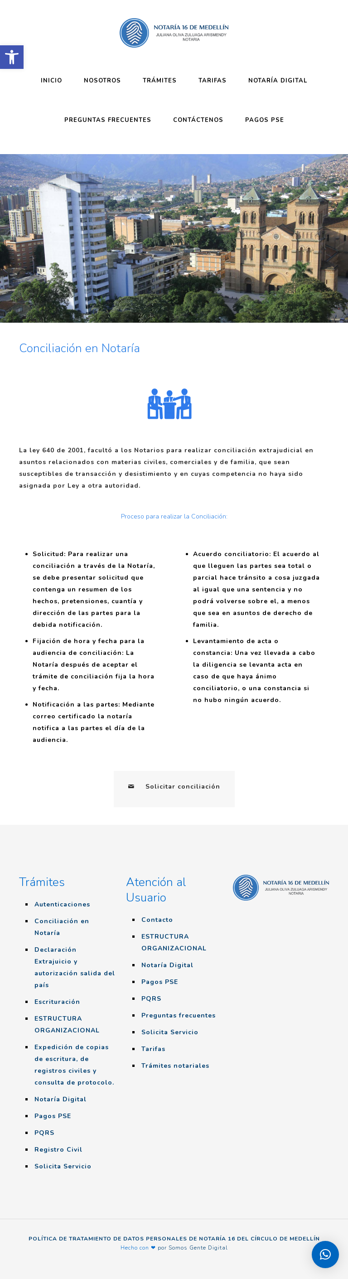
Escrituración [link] (57, 1002)
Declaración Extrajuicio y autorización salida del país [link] (74, 967)
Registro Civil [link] (58, 1149)
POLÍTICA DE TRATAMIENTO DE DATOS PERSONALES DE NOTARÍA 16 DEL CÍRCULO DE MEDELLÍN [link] (174, 1238)
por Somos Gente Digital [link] (193, 1247)
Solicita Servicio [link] (63, 1166)
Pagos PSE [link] (52, 1116)
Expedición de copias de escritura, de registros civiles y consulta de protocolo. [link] (74, 1065)
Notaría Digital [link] (60, 1099)
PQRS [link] (44, 1133)
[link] (12, 57)
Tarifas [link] (153, 1049)
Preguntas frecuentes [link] (178, 1015)
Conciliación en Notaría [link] (61, 927)
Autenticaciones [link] (62, 904)
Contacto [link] (157, 920)
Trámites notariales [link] (175, 1065)
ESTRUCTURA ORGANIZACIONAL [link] (67, 1024)
